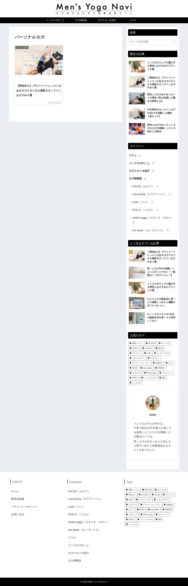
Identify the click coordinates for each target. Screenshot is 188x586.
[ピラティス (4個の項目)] (135, 353)
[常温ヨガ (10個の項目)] (134, 348)
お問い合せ (17, 514)
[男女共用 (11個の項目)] (151, 343)
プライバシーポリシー (24, 506)
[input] (152, 41)
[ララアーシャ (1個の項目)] (166, 373)
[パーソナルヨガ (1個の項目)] (148, 378)
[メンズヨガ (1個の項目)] (135, 383)
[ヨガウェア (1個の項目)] (135, 373)
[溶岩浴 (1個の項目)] (133, 368)
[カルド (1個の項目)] (169, 363)
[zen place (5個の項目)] (147, 348)
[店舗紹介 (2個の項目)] (158, 363)
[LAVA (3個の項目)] (147, 353)
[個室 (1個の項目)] (162, 378)
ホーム (15, 491)
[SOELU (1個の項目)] (133, 378)
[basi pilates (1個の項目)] (146, 368)
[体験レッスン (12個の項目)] (136, 343)
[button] (174, 41)
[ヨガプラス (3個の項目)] (153, 358)
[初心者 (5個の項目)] (159, 348)
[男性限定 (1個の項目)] (160, 368)
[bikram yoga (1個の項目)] (150, 373)
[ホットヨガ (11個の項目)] (164, 343)
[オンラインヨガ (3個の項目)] (161, 353)
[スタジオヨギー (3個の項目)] (137, 358)
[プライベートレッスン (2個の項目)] (139, 363)
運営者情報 (17, 498)
